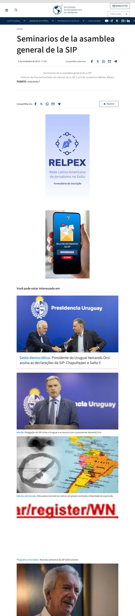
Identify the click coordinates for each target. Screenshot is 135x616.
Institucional (13, 21)
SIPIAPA (20, 29)
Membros (125, 21)
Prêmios (108, 21)
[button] (120, 6)
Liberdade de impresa (39, 21)
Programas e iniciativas (68, 21)
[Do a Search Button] (15, 10)
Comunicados (94, 21)
